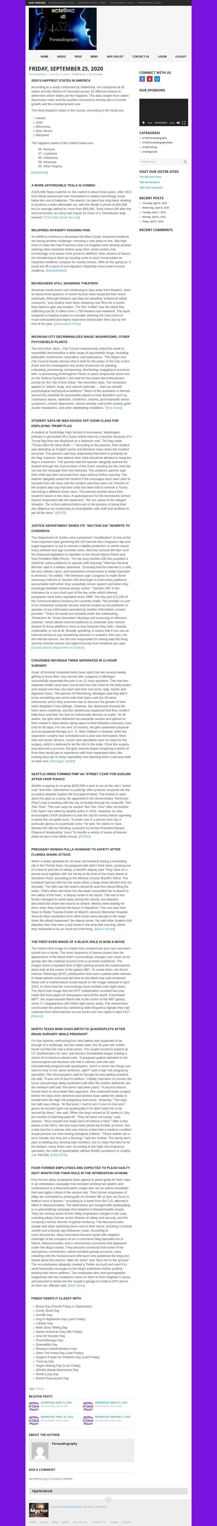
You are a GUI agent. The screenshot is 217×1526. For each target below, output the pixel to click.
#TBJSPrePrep (79, 74)
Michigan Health (62, 761)
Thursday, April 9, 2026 (60, 3)
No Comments (96, 74)
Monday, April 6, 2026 (149, 3)
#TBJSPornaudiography (154, 138)
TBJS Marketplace (149, 182)
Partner (101, 1507)
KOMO (85, 836)
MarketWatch (56, 270)
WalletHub (39, 172)
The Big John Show (150, 176)
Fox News (114, 408)
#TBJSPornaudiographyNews (157, 142)
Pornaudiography (37, 74)
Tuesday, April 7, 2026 (121, 3)
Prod (78, 56)
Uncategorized (149, 151)
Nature (37, 1016)
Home (44, 56)
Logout (180, 56)
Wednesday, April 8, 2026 (91, 3)
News (94, 56)
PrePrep (39, 1388)
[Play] (143, 122)
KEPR (60, 513)
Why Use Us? (115, 56)
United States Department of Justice (57, 647)
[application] (163, 112)
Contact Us (140, 56)
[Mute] (178, 122)
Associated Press (67, 324)
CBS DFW (59, 1155)
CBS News (76, 1285)
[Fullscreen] (183, 122)
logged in (47, 1478)
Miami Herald (104, 929)
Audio (61, 56)
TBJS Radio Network (150, 187)
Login (162, 56)
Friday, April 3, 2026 (152, 221)
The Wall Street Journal (62, 217)
